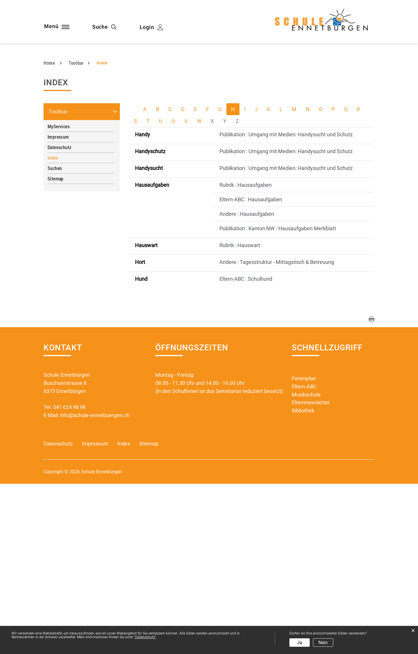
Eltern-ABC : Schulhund (245, 449)
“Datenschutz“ (145, 637)
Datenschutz (59, 317)
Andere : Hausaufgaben (246, 384)
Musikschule (306, 565)
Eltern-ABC (304, 557)
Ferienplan (304, 549)
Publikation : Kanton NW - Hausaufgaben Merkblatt (277, 399)
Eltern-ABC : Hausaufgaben (250, 370)
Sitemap (56, 349)
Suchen (55, 338)
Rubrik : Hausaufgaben (245, 355)
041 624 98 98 (69, 577)
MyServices (59, 297)
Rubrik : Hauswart (239, 415)
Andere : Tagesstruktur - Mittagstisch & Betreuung (276, 432)
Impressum (58, 307)
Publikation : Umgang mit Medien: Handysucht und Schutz (286, 305)
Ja (299, 642)
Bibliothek (303, 581)
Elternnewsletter (311, 573)
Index (65, 328)
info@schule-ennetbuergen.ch (94, 585)
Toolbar (58, 282)
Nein (323, 642)
